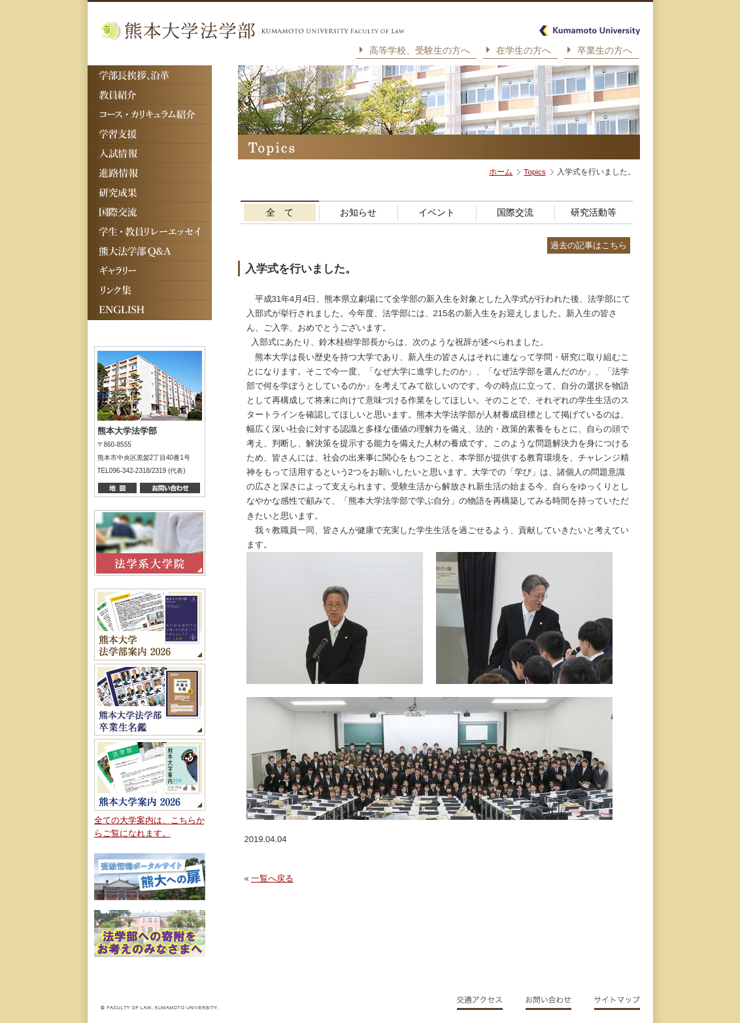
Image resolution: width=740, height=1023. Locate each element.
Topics (534, 171)
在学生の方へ (523, 50)
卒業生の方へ (604, 50)
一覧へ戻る (272, 878)
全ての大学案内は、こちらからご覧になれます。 (149, 826)
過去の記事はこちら (588, 245)
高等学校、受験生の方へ (419, 50)
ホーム (501, 171)
